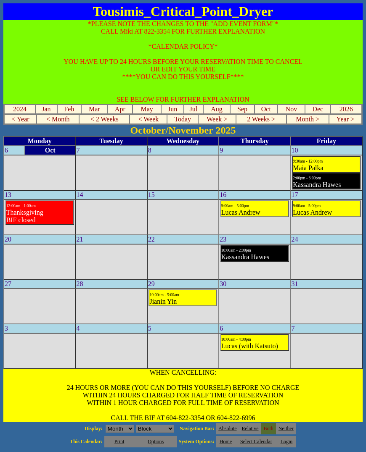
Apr (120, 109)
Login (287, 441)
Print (119, 441)
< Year (20, 119)
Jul (193, 109)
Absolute (227, 428)
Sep (242, 109)
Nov (291, 109)
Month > (307, 119)
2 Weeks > (261, 119)
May (147, 109)
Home (226, 441)
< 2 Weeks (104, 119)
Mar (94, 109)
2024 (20, 109)
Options (156, 441)
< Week (148, 119)
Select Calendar (256, 441)
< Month (58, 119)
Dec (317, 109)
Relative (250, 428)
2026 (346, 109)
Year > (346, 119)
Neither (286, 428)
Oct (266, 109)
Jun (172, 109)
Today (182, 119)
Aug (217, 109)
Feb (69, 109)
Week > (217, 119)
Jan (46, 109)
